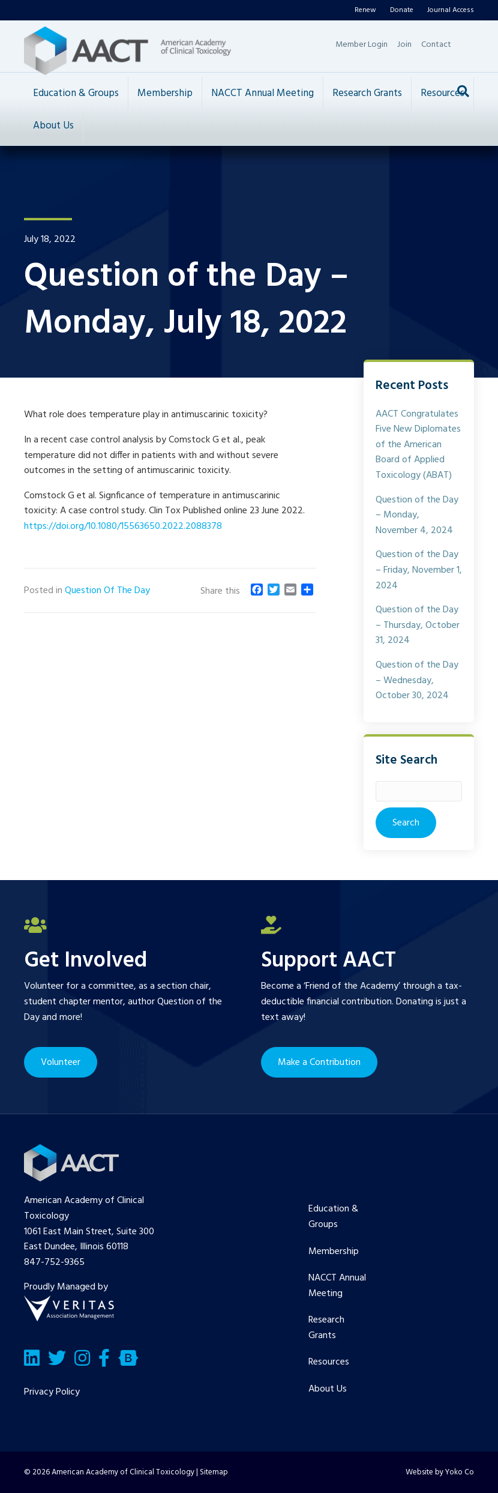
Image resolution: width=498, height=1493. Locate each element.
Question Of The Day (107, 591)
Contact (436, 45)
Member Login (361, 45)
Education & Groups (76, 93)
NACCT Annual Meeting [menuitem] (337, 1285)
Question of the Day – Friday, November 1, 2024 (419, 570)
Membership (165, 93)
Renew (365, 10)
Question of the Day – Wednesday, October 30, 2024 (417, 680)
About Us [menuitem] (327, 1389)
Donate (401, 10)
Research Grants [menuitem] (326, 1328)
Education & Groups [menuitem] (333, 1216)
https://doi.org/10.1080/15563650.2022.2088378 (123, 526)
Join (404, 45)
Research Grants (367, 93)
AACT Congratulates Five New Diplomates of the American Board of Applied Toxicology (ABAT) (418, 444)
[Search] (463, 91)
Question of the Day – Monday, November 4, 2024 (417, 515)
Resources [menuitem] (328, 1362)
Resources (442, 93)
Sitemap (214, 1472)
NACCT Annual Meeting (262, 93)
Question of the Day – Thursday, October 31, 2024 (418, 625)
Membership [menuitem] (333, 1251)
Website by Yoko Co (440, 1472)
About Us (53, 126)
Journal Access (450, 10)
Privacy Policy (52, 1392)
